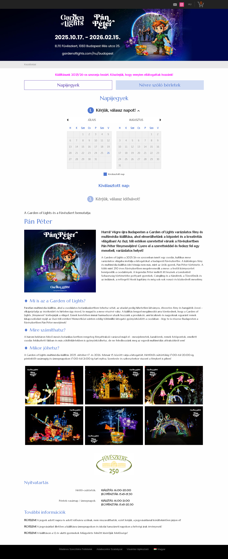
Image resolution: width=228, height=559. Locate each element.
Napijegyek (68, 85)
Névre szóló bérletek (159, 85)
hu (190, 4)
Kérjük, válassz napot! (111, 110)
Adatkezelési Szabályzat (109, 549)
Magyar (159, 549)
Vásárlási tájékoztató (138, 549)
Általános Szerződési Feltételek (75, 549)
